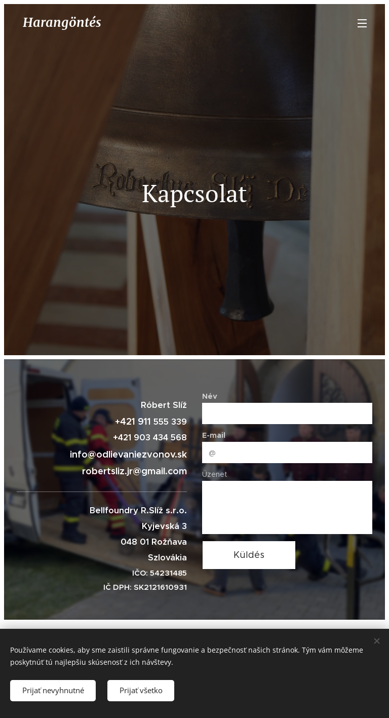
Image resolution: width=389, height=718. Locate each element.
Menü (362, 23)
